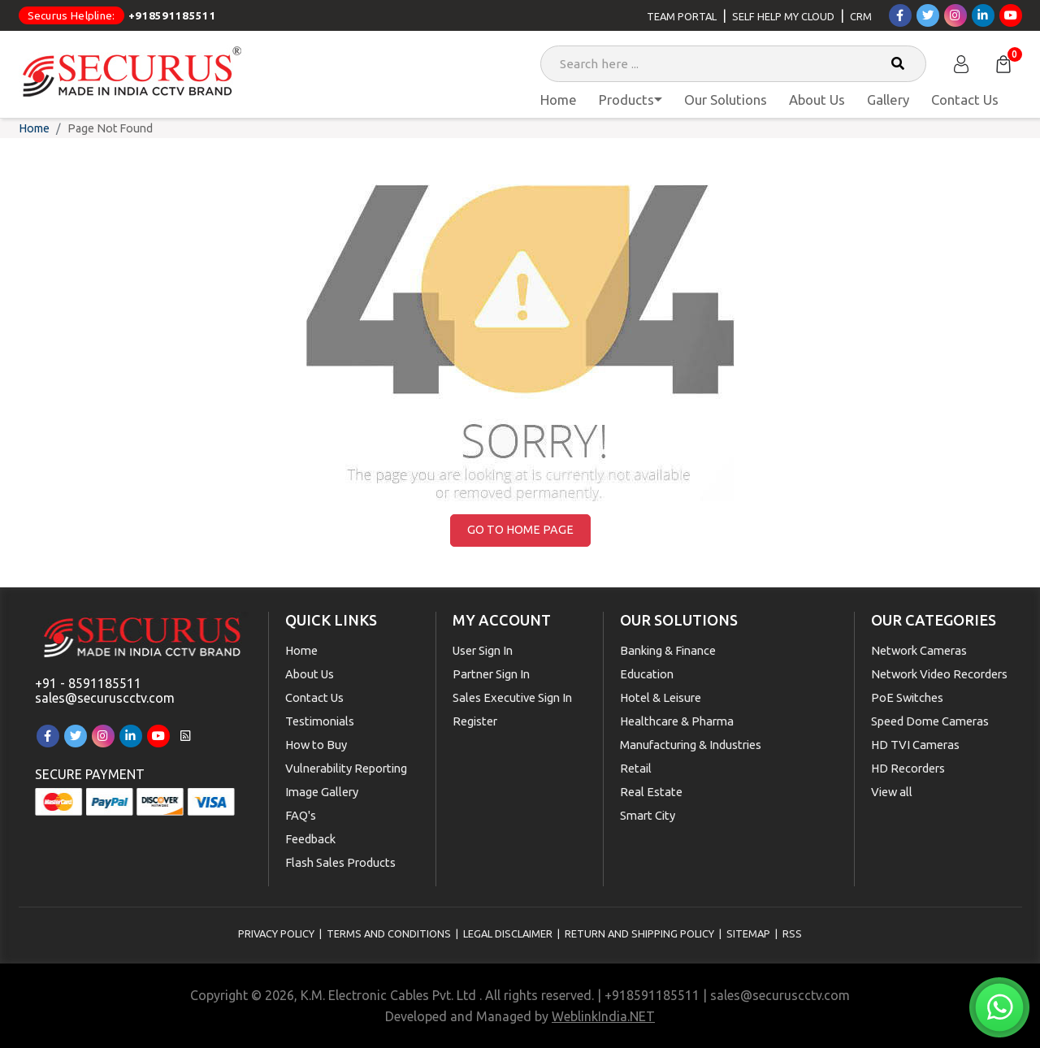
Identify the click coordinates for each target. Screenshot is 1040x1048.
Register (475, 721)
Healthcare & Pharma (677, 721)
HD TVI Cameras (915, 744)
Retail (636, 768)
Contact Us (965, 99)
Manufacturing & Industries (690, 744)
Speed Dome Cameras (930, 721)
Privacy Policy (276, 933)
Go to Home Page (520, 529)
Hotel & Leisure (660, 697)
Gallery (888, 99)
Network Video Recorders (939, 674)
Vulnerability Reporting (346, 768)
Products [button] (626, 99)
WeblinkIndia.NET (603, 1016)
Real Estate (651, 792)
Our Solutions (725, 99)
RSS (792, 933)
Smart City (647, 815)
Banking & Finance (668, 650)
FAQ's (300, 815)
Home (558, 99)
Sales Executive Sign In (512, 697)
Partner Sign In (491, 674)
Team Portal (682, 16)
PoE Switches (907, 697)
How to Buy (316, 744)
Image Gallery (321, 792)
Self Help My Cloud (783, 16)
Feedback (310, 839)
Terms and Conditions (389, 933)
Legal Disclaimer (507, 933)
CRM (861, 16)
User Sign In (483, 650)
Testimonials (319, 721)
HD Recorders (908, 768)
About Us (817, 99)
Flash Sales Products (340, 862)
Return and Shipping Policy (639, 933)
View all (891, 792)
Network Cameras (919, 650)
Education (647, 674)
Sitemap (748, 933)
